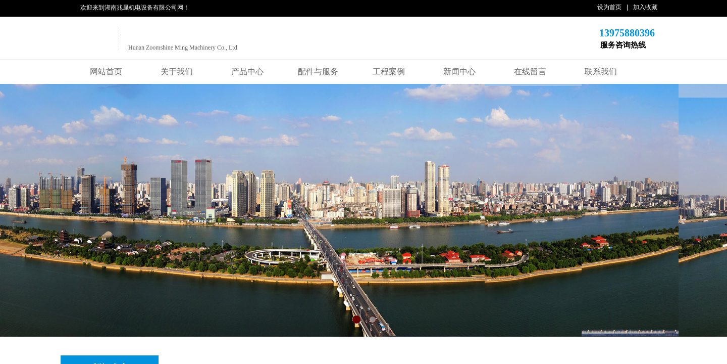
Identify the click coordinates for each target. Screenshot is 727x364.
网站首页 (106, 71)
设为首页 (609, 7)
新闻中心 (459, 71)
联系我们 (601, 71)
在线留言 (530, 71)
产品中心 (247, 71)
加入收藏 (645, 7)
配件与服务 (318, 71)
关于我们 (177, 71)
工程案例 (389, 71)
